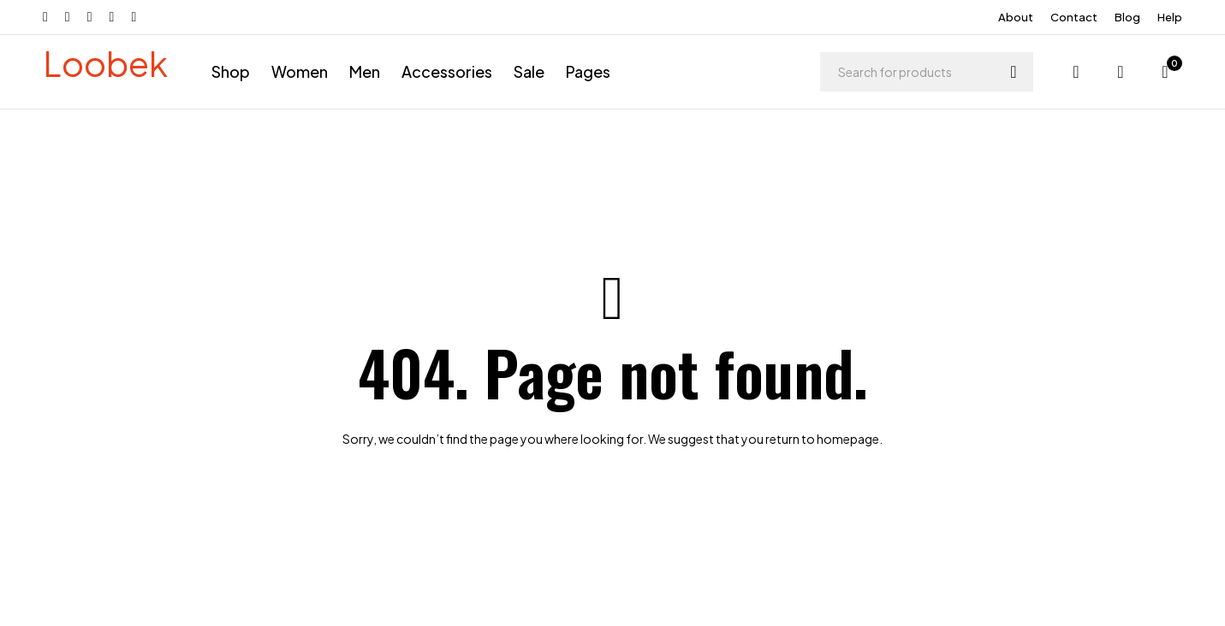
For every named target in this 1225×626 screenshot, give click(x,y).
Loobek (105, 63)
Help (1169, 17)
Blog (1127, 17)
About (1015, 17)
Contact (1073, 17)
